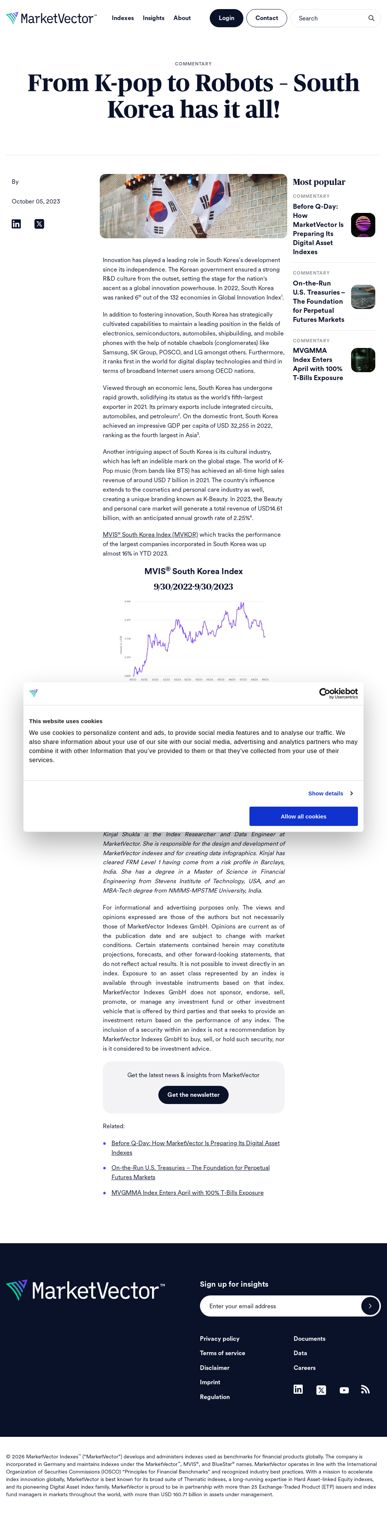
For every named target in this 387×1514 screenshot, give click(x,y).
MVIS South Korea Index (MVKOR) (150, 534)
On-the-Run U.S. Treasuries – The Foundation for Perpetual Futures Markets (319, 301)
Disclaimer (214, 1368)
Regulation (215, 1397)
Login (226, 18)
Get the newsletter (193, 1095)
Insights (153, 18)
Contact (266, 18)
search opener (371, 18)
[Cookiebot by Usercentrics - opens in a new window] (325, 693)
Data (300, 1353)
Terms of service (222, 1353)
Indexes (123, 18)
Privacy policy (220, 1339)
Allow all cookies (304, 816)
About (182, 18)
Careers (305, 1368)
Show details (326, 793)
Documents (309, 1339)
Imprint (210, 1382)
